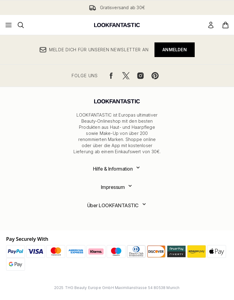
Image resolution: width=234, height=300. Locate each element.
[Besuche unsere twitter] (126, 75)
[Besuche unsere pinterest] (155, 75)
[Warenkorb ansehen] (225, 25)
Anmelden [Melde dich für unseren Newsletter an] (174, 49)
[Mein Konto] (211, 25)
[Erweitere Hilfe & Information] (117, 168)
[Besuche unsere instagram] (140, 75)
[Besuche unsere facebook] (111, 75)
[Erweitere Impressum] (117, 187)
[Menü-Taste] (8, 25)
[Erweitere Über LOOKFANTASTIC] (117, 205)
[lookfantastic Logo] (117, 25)
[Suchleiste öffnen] (20, 25)
